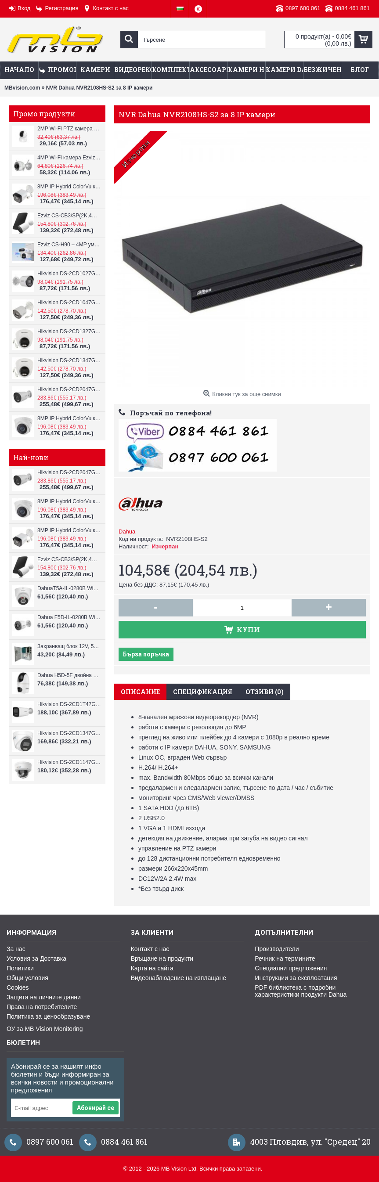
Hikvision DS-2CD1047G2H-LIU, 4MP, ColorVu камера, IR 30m (69, 302)
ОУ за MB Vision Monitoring (45, 1028)
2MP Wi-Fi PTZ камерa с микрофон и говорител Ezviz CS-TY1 (69, 129)
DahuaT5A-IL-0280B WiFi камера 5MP (69, 588)
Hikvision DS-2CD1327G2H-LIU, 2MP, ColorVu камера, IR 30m (69, 331)
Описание (140, 692)
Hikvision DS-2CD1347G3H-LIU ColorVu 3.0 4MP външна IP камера (69, 733)
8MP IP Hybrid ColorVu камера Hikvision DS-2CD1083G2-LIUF (69, 187)
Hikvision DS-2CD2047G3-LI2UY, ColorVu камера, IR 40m (69, 389)
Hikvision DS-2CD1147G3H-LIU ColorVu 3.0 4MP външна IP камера (69, 762)
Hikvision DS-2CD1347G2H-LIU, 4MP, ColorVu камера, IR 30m (69, 360)
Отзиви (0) (264, 692)
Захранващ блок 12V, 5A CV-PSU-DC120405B (69, 646)
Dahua (127, 531)
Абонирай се (95, 1107)
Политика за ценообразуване (48, 1016)
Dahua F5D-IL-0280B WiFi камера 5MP (69, 617)
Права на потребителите (42, 1006)
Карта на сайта (152, 968)
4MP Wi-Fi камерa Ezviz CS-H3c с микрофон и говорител (69, 158)
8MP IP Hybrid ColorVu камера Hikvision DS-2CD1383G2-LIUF (69, 418)
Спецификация (202, 692)
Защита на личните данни (44, 997)
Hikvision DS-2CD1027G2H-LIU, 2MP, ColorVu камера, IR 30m (69, 273)
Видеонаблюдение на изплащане (178, 977)
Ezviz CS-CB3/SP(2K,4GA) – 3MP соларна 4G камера (69, 216)
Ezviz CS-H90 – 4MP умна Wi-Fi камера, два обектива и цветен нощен (69, 244)
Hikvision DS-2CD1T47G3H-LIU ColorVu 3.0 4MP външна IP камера (69, 704)
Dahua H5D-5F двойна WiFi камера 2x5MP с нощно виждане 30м (69, 675)
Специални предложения (291, 968)
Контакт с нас (150, 948)
